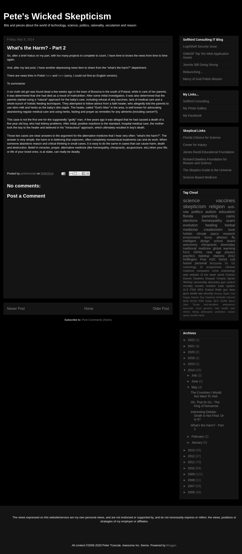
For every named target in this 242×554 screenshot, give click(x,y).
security (208, 293)
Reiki (218, 289)
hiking (195, 311)
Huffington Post (194, 259)
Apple (226, 293)
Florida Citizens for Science (201, 137)
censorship (200, 282)
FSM (193, 289)
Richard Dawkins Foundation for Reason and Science (205, 161)
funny (208, 237)
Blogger (171, 545)
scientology (228, 270)
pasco (215, 233)
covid (198, 308)
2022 (192, 340)
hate (216, 308)
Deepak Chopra (215, 278)
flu (233, 237)
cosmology (189, 267)
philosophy (207, 311)
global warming (224, 248)
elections (190, 220)
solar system (226, 286)
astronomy (190, 244)
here (48, 75)
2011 (192, 462)
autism (210, 212)
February (198, 436)
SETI (216, 301)
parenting (209, 216)
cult (232, 259)
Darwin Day (197, 297)
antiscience (229, 304)
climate (201, 233)
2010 (192, 468)
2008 (192, 480)
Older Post (161, 308)
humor (187, 263)
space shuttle (190, 315)
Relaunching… (193, 72)
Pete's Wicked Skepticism (57, 16)
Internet (231, 297)
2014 (192, 370)
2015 (192, 364)
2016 (192, 358)
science (191, 200)
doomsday (228, 244)
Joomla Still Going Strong (200, 64)
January (197, 442)
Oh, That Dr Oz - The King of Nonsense (205, 404)
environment (191, 237)
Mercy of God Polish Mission (202, 79)
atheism (221, 237)
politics (197, 212)
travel (201, 315)
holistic (187, 233)
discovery (214, 282)
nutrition (211, 286)
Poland (209, 289)
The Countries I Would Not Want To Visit (206, 394)
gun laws (229, 289)
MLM (186, 301)
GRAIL (198, 252)
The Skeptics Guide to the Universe (207, 170)
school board (224, 241)
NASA (223, 259)
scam (230, 220)
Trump (196, 304)
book (231, 229)
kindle (193, 293)
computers (202, 270)
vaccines (225, 200)
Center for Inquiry (195, 145)
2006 (192, 492)
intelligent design (196, 241)
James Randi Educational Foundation (208, 152)
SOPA (223, 301)
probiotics (220, 311)
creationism (213, 229)
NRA (201, 289)
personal (201, 263)
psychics (189, 256)
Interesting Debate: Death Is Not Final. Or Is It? (207, 415)
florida (188, 216)
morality (188, 286)
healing (211, 225)
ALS (185, 289)
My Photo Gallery (195, 108)
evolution (190, 225)
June (195, 381)
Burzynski (216, 263)
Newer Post (16, 308)
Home (89, 308)
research (229, 233)
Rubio (208, 301)
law (200, 293)
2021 (192, 346)
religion (217, 206)
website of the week (203, 274)
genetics (208, 308)
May (194, 387)
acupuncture (214, 267)
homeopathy (212, 220)
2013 (192, 450)
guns (186, 293)
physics (230, 252)
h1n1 (186, 252)
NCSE (193, 301)
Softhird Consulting (196, 101)
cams (230, 216)
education (227, 212)
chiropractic (209, 244)
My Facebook (192, 115)
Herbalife (221, 297)
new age (214, 252)
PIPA (201, 301)
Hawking (210, 297)
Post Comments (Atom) (97, 319)
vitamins (218, 256)
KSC (212, 259)
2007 (192, 486)
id (201, 267)
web (185, 274)
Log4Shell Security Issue (200, 46)
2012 (231, 256)
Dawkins (198, 278)
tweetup (204, 256)
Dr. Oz (230, 263)
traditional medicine (197, 248)
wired (220, 274)
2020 (192, 352)
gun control (228, 282)
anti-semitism (211, 304)
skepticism (194, 206)
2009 (192, 474)
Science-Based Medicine (200, 177)
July (194, 375)
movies (199, 286)
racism (231, 311)
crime (215, 270)
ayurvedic (188, 308)
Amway (218, 293)
